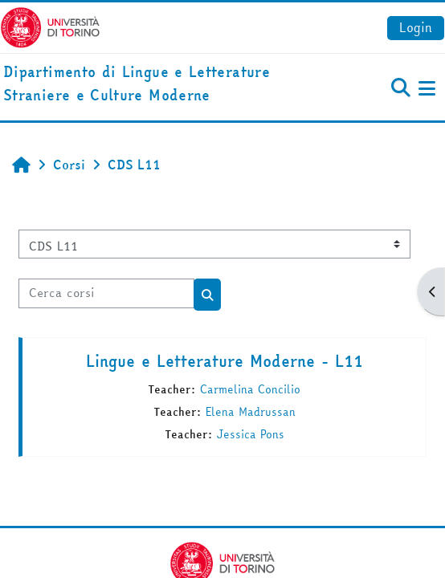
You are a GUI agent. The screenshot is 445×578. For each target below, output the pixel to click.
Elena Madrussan (251, 412)
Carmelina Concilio (250, 389)
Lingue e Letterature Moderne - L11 (224, 360)
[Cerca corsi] (106, 293)
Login (415, 27)
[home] (148, 84)
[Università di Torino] (50, 25)
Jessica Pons (250, 434)
